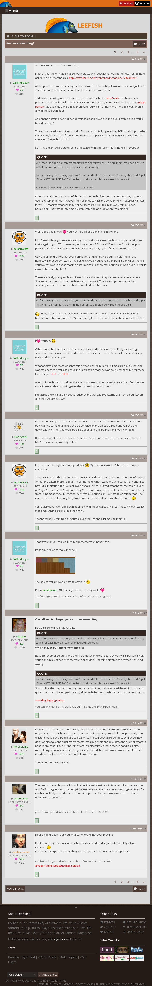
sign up (59, 939)
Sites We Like (110, 940)
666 (21, 757)
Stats (11, 948)
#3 (145, 334)
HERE (54, 374)
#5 (145, 458)
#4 (145, 415)
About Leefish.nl (19, 914)
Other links (108, 914)
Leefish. (54, 980)
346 (21, 447)
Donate (107, 932)
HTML (62, 980)
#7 (145, 613)
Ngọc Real (27, 957)
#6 (145, 535)
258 (21, 93)
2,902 (21, 863)
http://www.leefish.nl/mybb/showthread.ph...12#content (102, 78)
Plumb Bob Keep (107, 706)
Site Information (135, 922)
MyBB (21, 980)
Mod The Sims (82, 706)
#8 (145, 723)
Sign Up (142, 3)
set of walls (113, 98)
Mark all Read (133, 932)
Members (107, 922)
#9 (145, 778)
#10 (145, 828)
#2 (145, 225)
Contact (107, 927)
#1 (145, 59)
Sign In (126, 3)
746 (21, 259)
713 (21, 809)
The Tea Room (24, 36)
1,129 (21, 647)
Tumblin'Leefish (134, 927)
